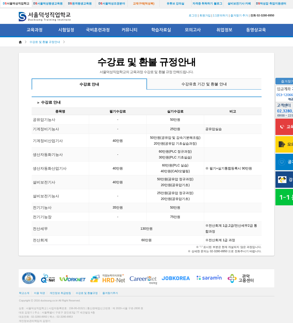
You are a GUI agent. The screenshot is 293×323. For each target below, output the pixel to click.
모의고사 (193, 30)
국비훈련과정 (98, 30)
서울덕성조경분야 (111, 3)
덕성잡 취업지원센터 (271, 3)
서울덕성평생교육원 (48, 3)
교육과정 (35, 30)
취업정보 (225, 30)
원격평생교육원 (80, 3)
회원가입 (205, 15)
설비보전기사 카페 (239, 3)
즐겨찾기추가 (110, 293)
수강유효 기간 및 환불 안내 (204, 84)
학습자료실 (161, 30)
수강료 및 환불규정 (87, 293)
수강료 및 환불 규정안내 (45, 42)
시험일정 (66, 30)
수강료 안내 (89, 84)
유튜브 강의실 (175, 3)
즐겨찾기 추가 (239, 15)
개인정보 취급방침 (60, 293)
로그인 (193, 15)
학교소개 (24, 293)
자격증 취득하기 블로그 (207, 3)
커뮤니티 (130, 30)
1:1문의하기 (220, 15)
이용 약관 (39, 293)
